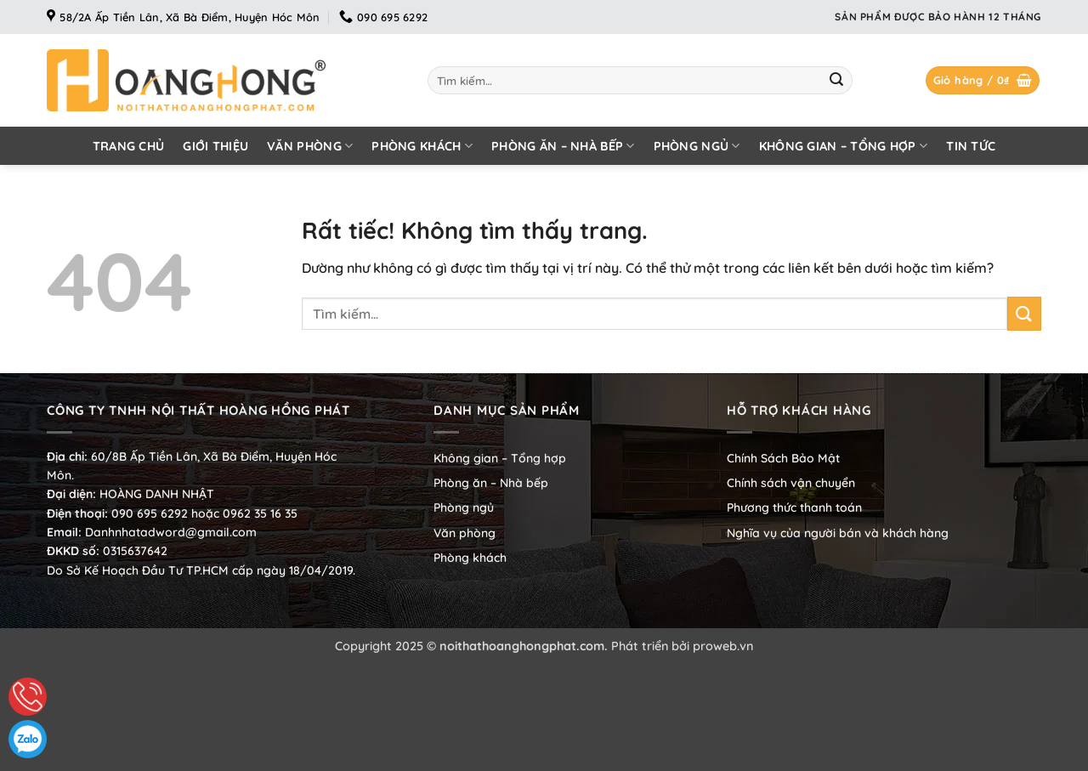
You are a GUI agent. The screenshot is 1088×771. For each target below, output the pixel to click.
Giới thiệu (215, 146)
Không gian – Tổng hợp (843, 146)
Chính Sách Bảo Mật (783, 458)
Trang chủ (129, 146)
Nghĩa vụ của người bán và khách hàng (838, 533)
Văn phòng (310, 146)
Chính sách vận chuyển (791, 482)
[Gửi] (836, 80)
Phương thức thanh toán (794, 507)
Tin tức (970, 146)
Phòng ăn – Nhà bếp (563, 146)
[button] (983, 80)
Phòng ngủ (697, 146)
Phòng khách (422, 146)
